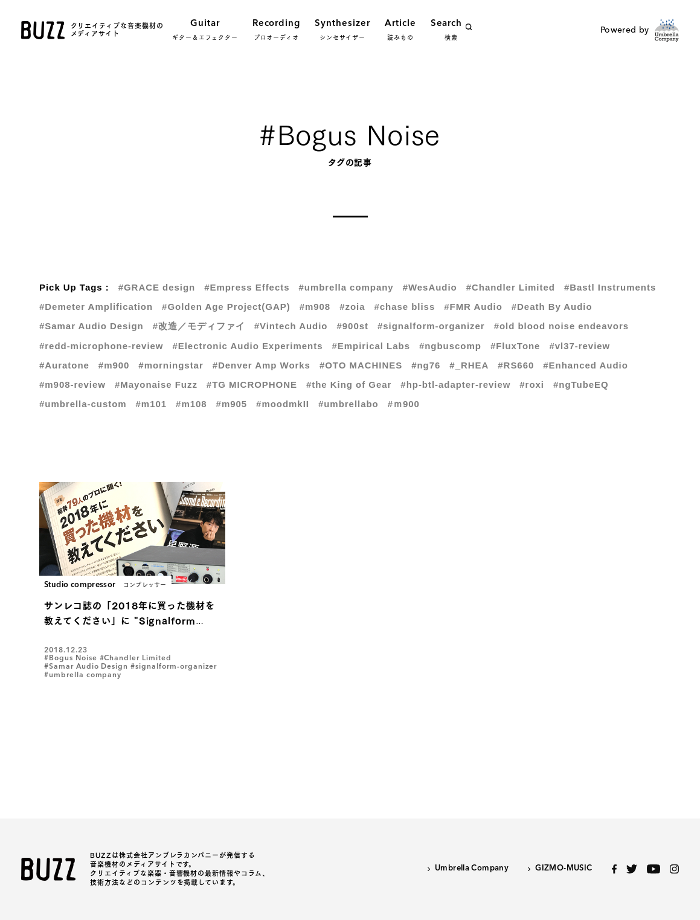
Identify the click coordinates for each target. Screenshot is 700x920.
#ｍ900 (404, 404)
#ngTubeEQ (581, 384)
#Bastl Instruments (610, 287)
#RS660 (516, 365)
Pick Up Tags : (74, 287)
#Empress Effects (246, 287)
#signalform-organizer (431, 326)
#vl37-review (579, 346)
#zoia (352, 306)
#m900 (114, 365)
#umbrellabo (348, 404)
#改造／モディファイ (199, 326)
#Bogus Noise (70, 658)
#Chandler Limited (510, 287)
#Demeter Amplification (96, 306)
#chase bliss (404, 306)
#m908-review (72, 384)
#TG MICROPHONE (252, 384)
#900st (352, 326)
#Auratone (64, 365)
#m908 (315, 306)
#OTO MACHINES (360, 365)
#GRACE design (157, 287)
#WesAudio (430, 287)
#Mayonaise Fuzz (156, 384)
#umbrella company (345, 287)
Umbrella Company (472, 868)
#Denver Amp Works (261, 365)
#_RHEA (469, 365)
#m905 (232, 404)
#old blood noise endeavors (561, 326)
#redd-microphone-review (101, 346)
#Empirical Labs (370, 346)
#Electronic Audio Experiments (247, 346)
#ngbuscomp (450, 346)
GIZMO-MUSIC (563, 868)
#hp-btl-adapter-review (455, 384)
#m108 (191, 404)
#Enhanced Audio (585, 365)
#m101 (151, 404)
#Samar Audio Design (91, 326)
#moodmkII (282, 404)
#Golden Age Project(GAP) (226, 306)
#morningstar (170, 365)
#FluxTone (515, 346)
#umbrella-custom (83, 404)
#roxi (531, 384)
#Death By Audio (552, 306)
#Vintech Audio (291, 326)
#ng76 (425, 365)
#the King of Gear (348, 384)
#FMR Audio (473, 306)
